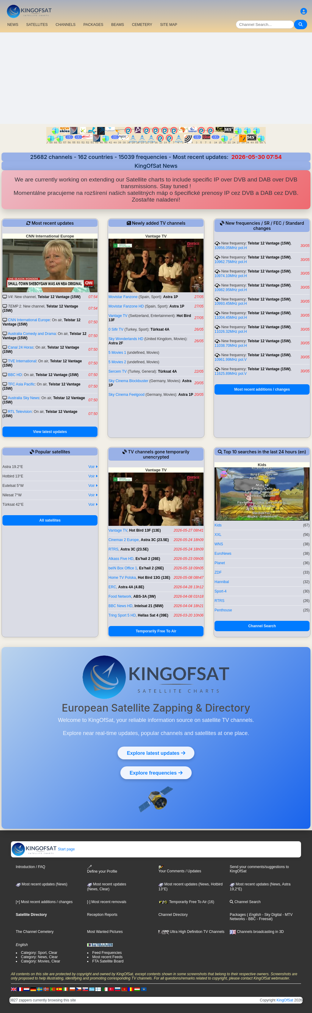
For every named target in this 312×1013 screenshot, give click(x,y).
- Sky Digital (271, 915)
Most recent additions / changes (262, 389)
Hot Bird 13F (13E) (145, 530)
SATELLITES (37, 25)
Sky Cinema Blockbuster (128, 381)
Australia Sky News (23, 398)
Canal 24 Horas (20, 347)
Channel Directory (173, 915)
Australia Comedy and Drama (32, 334)
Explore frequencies (155, 773)
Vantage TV (117, 316)
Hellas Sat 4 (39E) (153, 615)
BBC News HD (120, 606)
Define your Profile (102, 869)
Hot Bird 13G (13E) (154, 577)
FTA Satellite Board (108, 961)
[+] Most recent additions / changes (44, 902)
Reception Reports (102, 915)
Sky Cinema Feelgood (126, 394)
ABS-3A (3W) (144, 596)
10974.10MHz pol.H (230, 276)
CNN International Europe (29, 320)
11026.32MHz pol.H (230, 331)
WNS (218, 544)
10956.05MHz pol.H (230, 248)
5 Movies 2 (117, 362)
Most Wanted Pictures (105, 932)
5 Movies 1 (117, 352)
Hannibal (221, 582)
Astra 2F (115, 343)
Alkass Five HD (120, 559)
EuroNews (222, 553)
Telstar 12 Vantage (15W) (59, 297)
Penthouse (223, 610)
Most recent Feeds (107, 957)
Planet (219, 563)
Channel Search (262, 626)
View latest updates (50, 432)
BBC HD (15, 375)
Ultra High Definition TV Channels (191, 932)
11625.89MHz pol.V (230, 373)
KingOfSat (285, 1000)
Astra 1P (170, 297)
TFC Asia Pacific (21, 384)
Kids (218, 525)
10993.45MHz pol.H (230, 303)
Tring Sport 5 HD (122, 615)
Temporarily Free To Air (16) (186, 902)
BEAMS (117, 25)
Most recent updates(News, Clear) (106, 886)
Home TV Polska (122, 577)
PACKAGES (93, 25)
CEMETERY (142, 25)
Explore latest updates (156, 753)
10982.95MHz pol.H (230, 290)
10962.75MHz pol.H (230, 262)
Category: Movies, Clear (40, 961)
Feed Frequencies (107, 953)
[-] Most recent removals (106, 902)
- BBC (250, 919)
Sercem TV (117, 371)
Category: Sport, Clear (39, 953)
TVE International (22, 361)
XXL (218, 535)
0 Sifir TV (115, 329)
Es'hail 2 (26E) (148, 559)
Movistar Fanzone (122, 297)
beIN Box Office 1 (122, 568)
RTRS (113, 549)
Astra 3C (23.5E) (155, 540)
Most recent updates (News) (41, 884)
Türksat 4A (160, 329)
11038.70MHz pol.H (230, 345)
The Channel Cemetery (35, 932)
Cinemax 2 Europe (123, 540)
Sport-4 (220, 591)
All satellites (50, 520)
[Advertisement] (156, 78)
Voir (93, 467)
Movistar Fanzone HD (126, 306)
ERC (112, 587)
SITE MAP (168, 25)
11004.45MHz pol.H (230, 317)
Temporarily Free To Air (156, 631)
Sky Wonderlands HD (126, 339)
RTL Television (20, 412)
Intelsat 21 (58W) (148, 606)
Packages (238, 915)
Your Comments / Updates (179, 869)
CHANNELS (65, 25)
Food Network (119, 596)
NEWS (12, 25)
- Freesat (263, 919)
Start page (43, 849)
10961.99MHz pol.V (230, 359)
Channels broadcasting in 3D (257, 932)
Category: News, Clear (39, 957)
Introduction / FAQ (30, 867)
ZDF (218, 572)
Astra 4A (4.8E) (131, 587)
